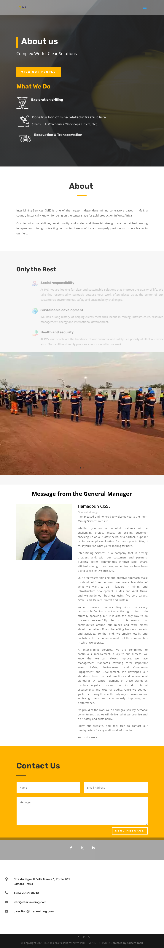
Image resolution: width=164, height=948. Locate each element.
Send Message (129, 830)
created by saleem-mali (128, 943)
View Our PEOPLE (38, 72)
